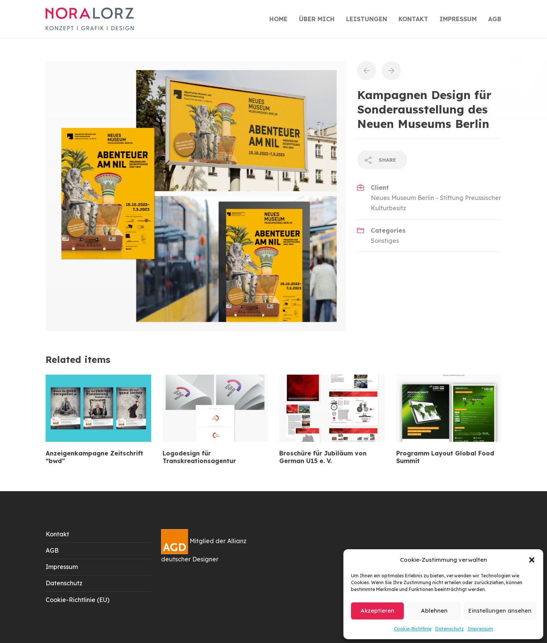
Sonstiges (385, 240)
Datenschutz (449, 629)
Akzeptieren (377, 610)
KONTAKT (413, 19)
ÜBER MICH (317, 19)
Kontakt (57, 534)
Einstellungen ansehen (499, 610)
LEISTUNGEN (366, 19)
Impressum (480, 629)
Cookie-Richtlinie (413, 629)
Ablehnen (434, 610)
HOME (278, 19)
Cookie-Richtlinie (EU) (77, 600)
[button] (532, 560)
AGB (494, 19)
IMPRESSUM (458, 19)
